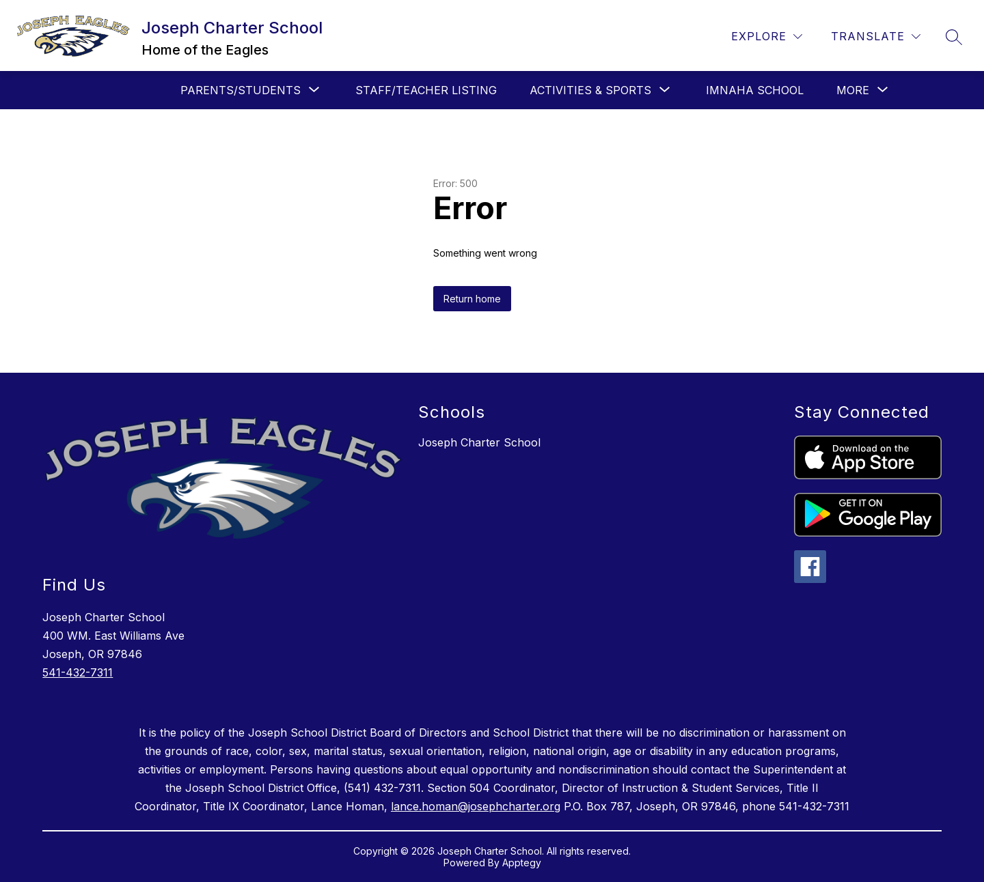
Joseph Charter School (479, 442)
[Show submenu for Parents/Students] (240, 90)
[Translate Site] (876, 36)
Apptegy (521, 862)
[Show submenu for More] (852, 90)
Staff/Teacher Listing (426, 90)
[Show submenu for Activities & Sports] (590, 90)
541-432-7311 (77, 672)
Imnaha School (755, 90)
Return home (472, 298)
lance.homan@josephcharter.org (475, 806)
